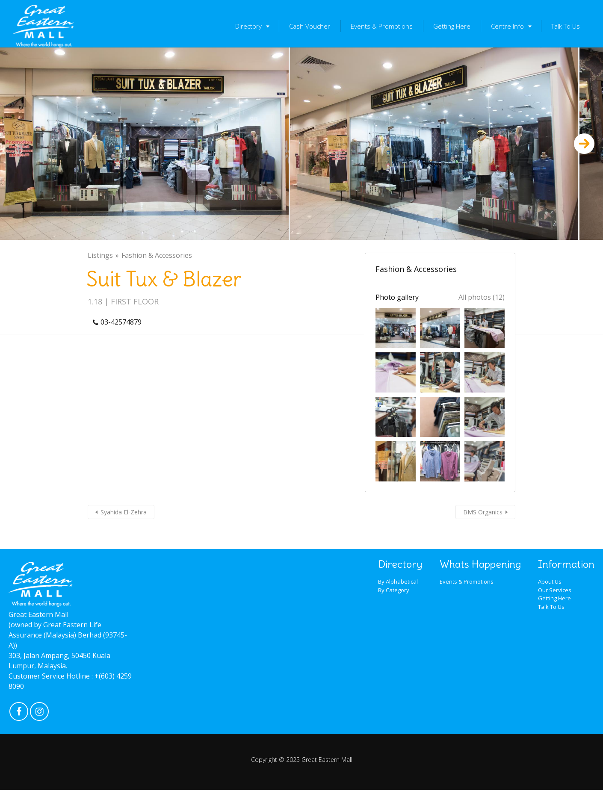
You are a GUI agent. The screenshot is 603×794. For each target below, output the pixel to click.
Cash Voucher (309, 26)
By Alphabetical (398, 581)
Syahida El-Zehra (123, 512)
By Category (393, 590)
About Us (550, 581)
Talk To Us (565, 26)
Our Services (554, 590)
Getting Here (451, 26)
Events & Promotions (382, 26)
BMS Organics (482, 512)
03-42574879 (121, 322)
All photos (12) (481, 297)
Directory (248, 26)
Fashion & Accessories (156, 255)
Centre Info (507, 26)
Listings (100, 255)
